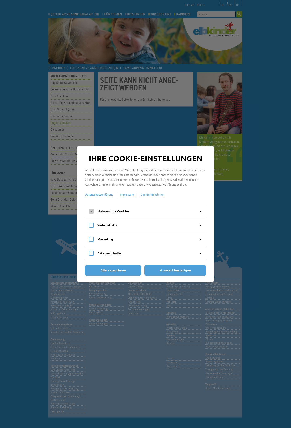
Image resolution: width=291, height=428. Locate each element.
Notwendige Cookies (113, 211)
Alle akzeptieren (113, 270)
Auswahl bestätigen (175, 270)
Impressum (127, 194)
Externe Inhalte (109, 253)
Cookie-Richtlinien (152, 194)
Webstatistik (107, 225)
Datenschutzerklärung (99, 194)
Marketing (105, 239)
